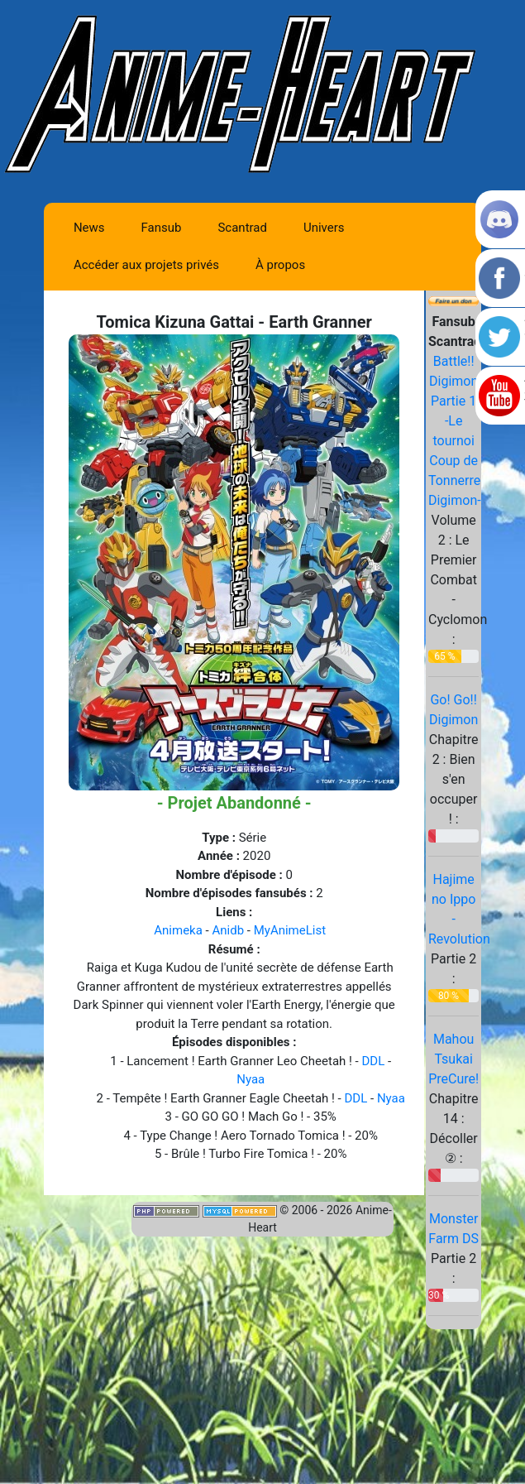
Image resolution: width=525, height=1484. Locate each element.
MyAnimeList (290, 930)
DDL (372, 1061)
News (89, 227)
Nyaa (250, 1079)
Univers (324, 227)
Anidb (228, 930)
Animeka (178, 930)
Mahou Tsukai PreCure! (453, 1059)
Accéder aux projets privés (146, 264)
